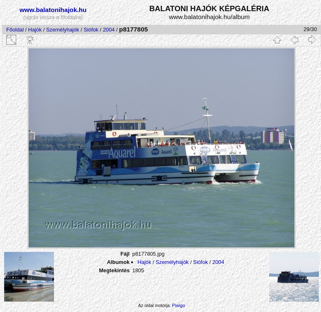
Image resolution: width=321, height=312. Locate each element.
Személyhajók (62, 30)
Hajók (35, 30)
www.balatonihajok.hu (53, 9)
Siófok (90, 30)
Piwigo (178, 305)
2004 (109, 30)
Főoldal (15, 30)
